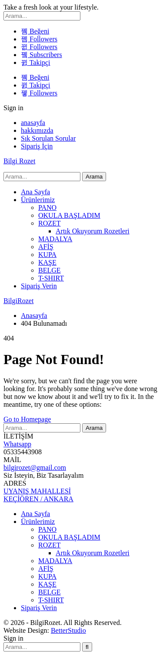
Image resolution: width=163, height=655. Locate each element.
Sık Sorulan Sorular (48, 138)
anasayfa (33, 122)
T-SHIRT (51, 278)
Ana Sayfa (35, 192)
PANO (47, 207)
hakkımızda (37, 130)
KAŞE (47, 262)
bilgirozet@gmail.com (34, 467)
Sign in (13, 107)
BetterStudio (68, 630)
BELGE (49, 270)
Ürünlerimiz (38, 199)
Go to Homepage (27, 419)
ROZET (49, 223)
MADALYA (55, 239)
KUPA (47, 254)
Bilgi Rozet (19, 161)
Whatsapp (17, 444)
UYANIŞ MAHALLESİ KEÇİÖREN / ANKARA (38, 495)
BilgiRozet (18, 300)
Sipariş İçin (37, 146)
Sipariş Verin (39, 286)
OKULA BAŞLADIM (69, 215)
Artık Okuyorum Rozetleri (93, 231)
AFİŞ (45, 246)
